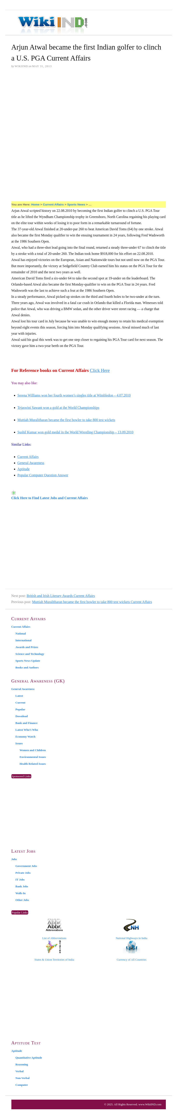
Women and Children (33, 750)
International (24, 640)
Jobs (14, 859)
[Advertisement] (88, 105)
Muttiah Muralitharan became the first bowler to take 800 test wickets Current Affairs (92, 602)
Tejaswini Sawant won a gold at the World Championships (58, 407)
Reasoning (22, 1064)
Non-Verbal (23, 1078)
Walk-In (21, 893)
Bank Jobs (22, 886)
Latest (19, 695)
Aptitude (24, 469)
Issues (19, 743)
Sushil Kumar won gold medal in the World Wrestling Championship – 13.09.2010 (75, 432)
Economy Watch (25, 736)
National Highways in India (131, 929)
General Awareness (31, 463)
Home (35, 204)
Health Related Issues (33, 763)
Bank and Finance (27, 723)
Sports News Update (28, 660)
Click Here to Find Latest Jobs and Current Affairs (49, 498)
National (21, 633)
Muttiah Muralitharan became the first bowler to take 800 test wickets (66, 420)
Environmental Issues (33, 757)
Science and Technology (30, 654)
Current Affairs (53, 204)
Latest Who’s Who (27, 729)
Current (20, 702)
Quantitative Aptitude (29, 1057)
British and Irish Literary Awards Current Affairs (61, 596)
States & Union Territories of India (54, 950)
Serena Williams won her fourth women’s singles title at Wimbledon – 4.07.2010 (74, 395)
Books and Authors (27, 667)
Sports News (76, 204)
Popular (20, 709)
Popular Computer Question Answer (43, 475)
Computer (22, 1084)
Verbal (20, 1071)
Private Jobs (23, 872)
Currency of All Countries (131, 950)
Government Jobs (26, 866)
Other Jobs (22, 900)
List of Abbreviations (54, 929)
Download (22, 716)
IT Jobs (20, 879)
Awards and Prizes (27, 647)
